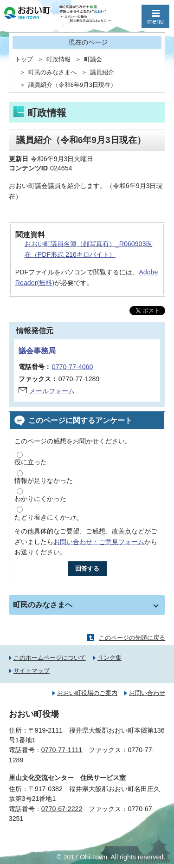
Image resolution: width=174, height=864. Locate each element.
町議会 (93, 59)
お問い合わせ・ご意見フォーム (98, 542)
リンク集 (109, 657)
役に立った (30, 462)
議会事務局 (37, 351)
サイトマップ (31, 670)
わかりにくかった (40, 498)
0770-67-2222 (62, 808)
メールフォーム (52, 391)
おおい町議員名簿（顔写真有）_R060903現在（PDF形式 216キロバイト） (89, 249)
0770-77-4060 (72, 366)
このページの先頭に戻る (132, 637)
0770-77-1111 (62, 750)
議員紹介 (102, 72)
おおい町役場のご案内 (87, 692)
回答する (87, 568)
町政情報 (58, 59)
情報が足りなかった (43, 480)
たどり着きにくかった (46, 517)
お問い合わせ (147, 692)
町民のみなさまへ (52, 72)
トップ (24, 59)
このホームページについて (49, 657)
